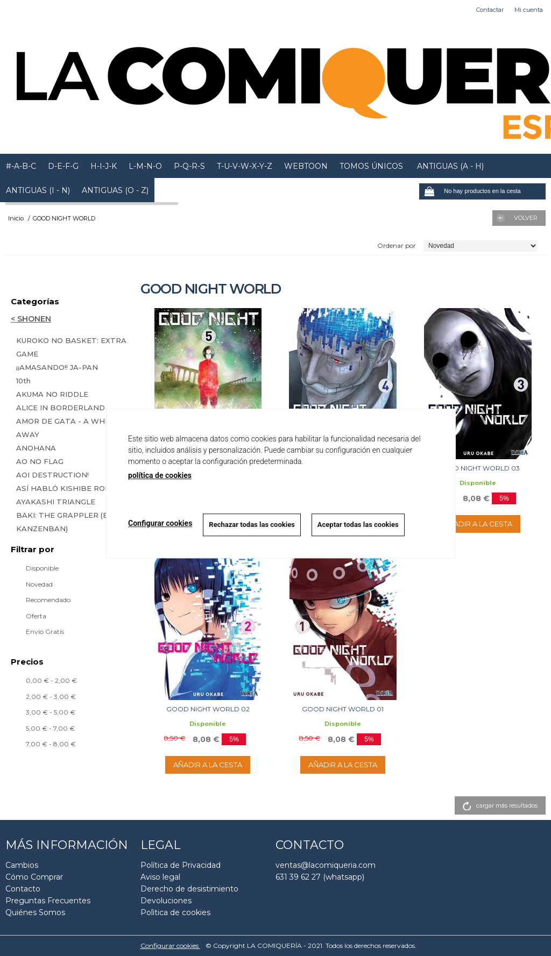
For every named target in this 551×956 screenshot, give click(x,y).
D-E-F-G (63, 166)
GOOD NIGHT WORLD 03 (478, 468)
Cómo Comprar (34, 877)
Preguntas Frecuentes (47, 900)
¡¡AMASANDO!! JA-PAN (57, 367)
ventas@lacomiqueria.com (326, 865)
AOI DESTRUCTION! (52, 474)
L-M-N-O (145, 166)
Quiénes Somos (35, 912)
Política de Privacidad (180, 865)
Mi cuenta (528, 9)
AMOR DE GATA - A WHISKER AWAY (72, 428)
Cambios (21, 865)
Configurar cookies (170, 945)
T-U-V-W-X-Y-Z (244, 166)
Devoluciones (166, 900)
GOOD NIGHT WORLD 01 (343, 709)
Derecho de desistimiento (189, 889)
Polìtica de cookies (175, 912)
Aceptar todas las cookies (358, 524)
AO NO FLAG (39, 461)
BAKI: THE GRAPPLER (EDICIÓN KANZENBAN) (75, 522)
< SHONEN (31, 319)
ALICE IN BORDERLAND (60, 407)
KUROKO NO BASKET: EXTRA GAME (71, 347)
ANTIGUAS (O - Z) (115, 190)
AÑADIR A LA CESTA (477, 523)
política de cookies (160, 475)
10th (23, 380)
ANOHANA (36, 448)
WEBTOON (306, 166)
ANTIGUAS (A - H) (449, 166)
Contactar (490, 9)
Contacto (22, 889)
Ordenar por (396, 245)
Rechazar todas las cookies (252, 524)
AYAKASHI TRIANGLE (55, 501)
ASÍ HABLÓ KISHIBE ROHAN (69, 488)
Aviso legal (160, 877)
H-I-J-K (103, 166)
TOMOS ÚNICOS (371, 166)
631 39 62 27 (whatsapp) (320, 877)
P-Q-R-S (189, 166)
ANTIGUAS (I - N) (38, 190)
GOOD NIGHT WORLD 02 (208, 709)
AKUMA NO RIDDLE (52, 394)
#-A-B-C (21, 166)
